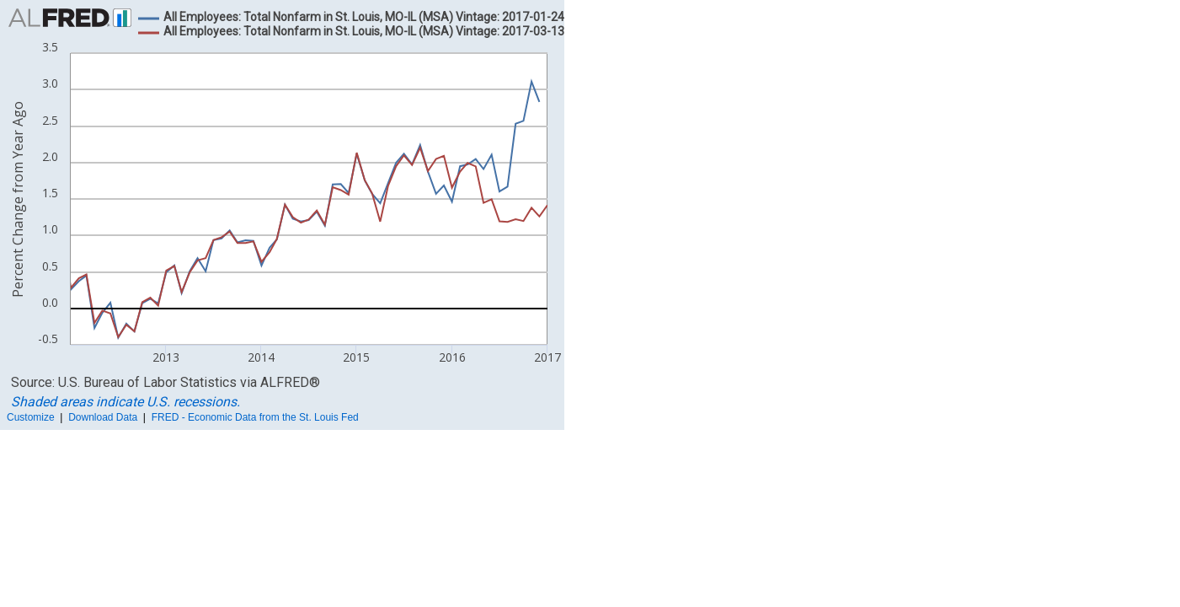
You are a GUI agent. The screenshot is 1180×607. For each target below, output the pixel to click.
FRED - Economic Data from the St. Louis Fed (255, 417)
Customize (31, 417)
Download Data (102, 417)
